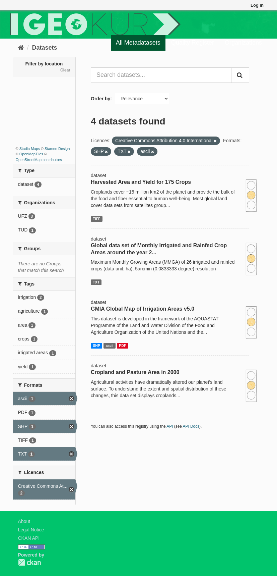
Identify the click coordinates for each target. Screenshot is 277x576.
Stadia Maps (29, 149)
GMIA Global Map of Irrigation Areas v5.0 (142, 309)
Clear (65, 70)
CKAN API (29, 538)
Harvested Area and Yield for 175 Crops (141, 182)
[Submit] (240, 75)
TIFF (96, 219)
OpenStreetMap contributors (39, 160)
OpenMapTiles (31, 154)
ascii (109, 346)
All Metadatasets (138, 42)
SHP (96, 346)
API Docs (191, 426)
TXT (96, 282)
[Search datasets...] (161, 75)
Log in (257, 5)
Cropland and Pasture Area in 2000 (135, 372)
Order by (100, 98)
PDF (122, 346)
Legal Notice (31, 529)
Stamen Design (57, 149)
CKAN (29, 562)
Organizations (243, 42)
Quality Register (192, 42)
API (169, 426)
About (24, 521)
